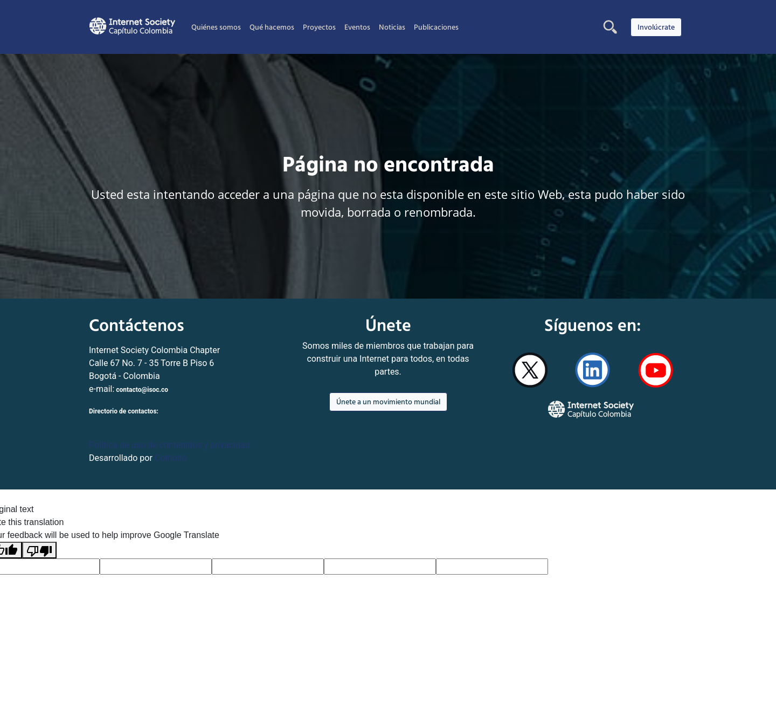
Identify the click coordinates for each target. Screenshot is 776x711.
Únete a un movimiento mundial (388, 401)
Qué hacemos (272, 27)
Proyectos (319, 27)
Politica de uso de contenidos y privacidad (169, 445)
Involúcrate (656, 27)
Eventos (357, 27)
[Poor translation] (39, 550)
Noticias (392, 27)
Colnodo (171, 458)
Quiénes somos (216, 27)
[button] (610, 27)
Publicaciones (436, 27)
